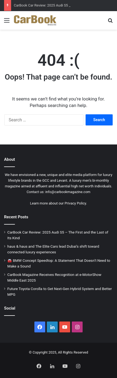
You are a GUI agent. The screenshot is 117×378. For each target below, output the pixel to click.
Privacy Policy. (75, 203)
